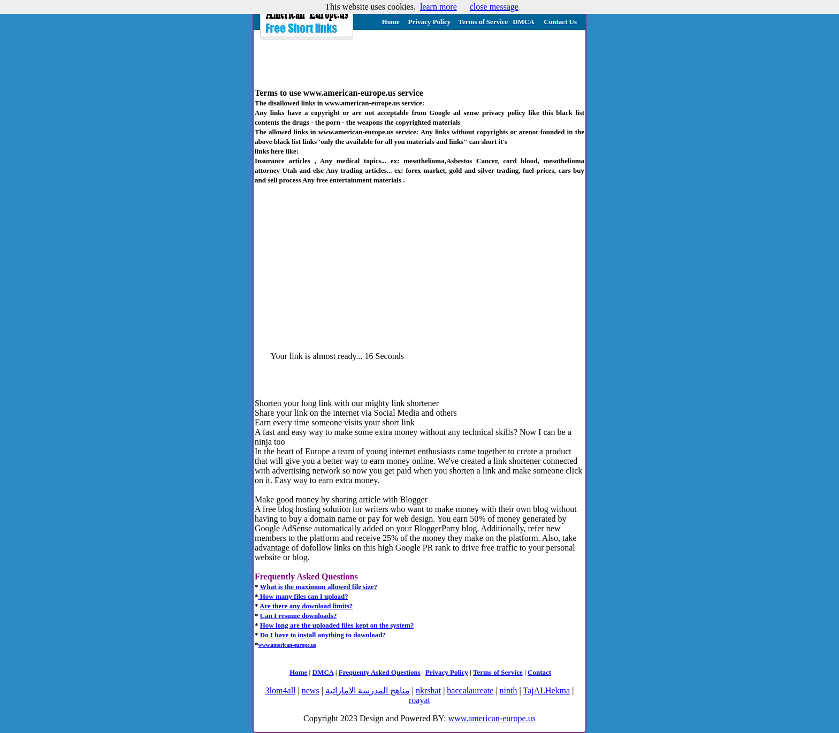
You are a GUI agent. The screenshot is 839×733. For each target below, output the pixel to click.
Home (298, 672)
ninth (508, 690)
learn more (438, 6)
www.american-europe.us (492, 718)
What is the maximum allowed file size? (319, 587)
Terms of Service (498, 672)
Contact (539, 672)
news (310, 690)
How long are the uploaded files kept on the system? (337, 625)
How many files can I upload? (303, 596)
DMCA (323, 672)
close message (494, 6)
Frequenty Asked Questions (380, 672)
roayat (419, 700)
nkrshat (428, 690)
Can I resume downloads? (298, 616)
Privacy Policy (446, 672)
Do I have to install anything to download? (323, 635)
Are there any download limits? (306, 606)
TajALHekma (546, 690)
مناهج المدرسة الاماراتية (367, 690)
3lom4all (280, 690)
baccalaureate (470, 690)
